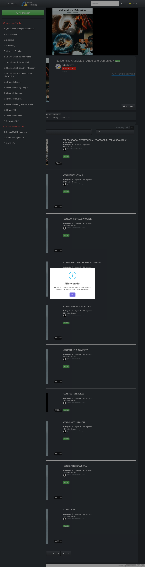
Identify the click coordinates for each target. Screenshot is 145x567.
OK (72, 294)
